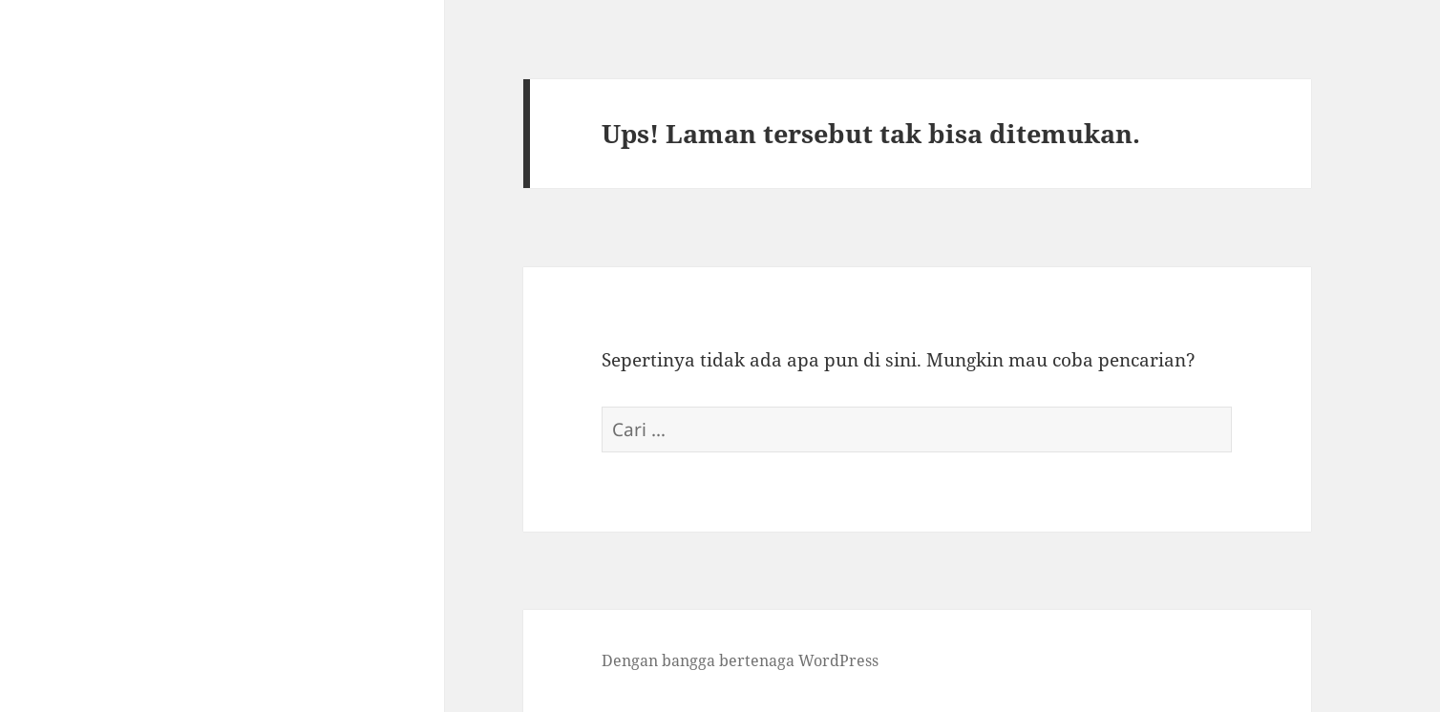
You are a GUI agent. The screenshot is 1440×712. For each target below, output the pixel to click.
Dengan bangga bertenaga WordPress (740, 660)
